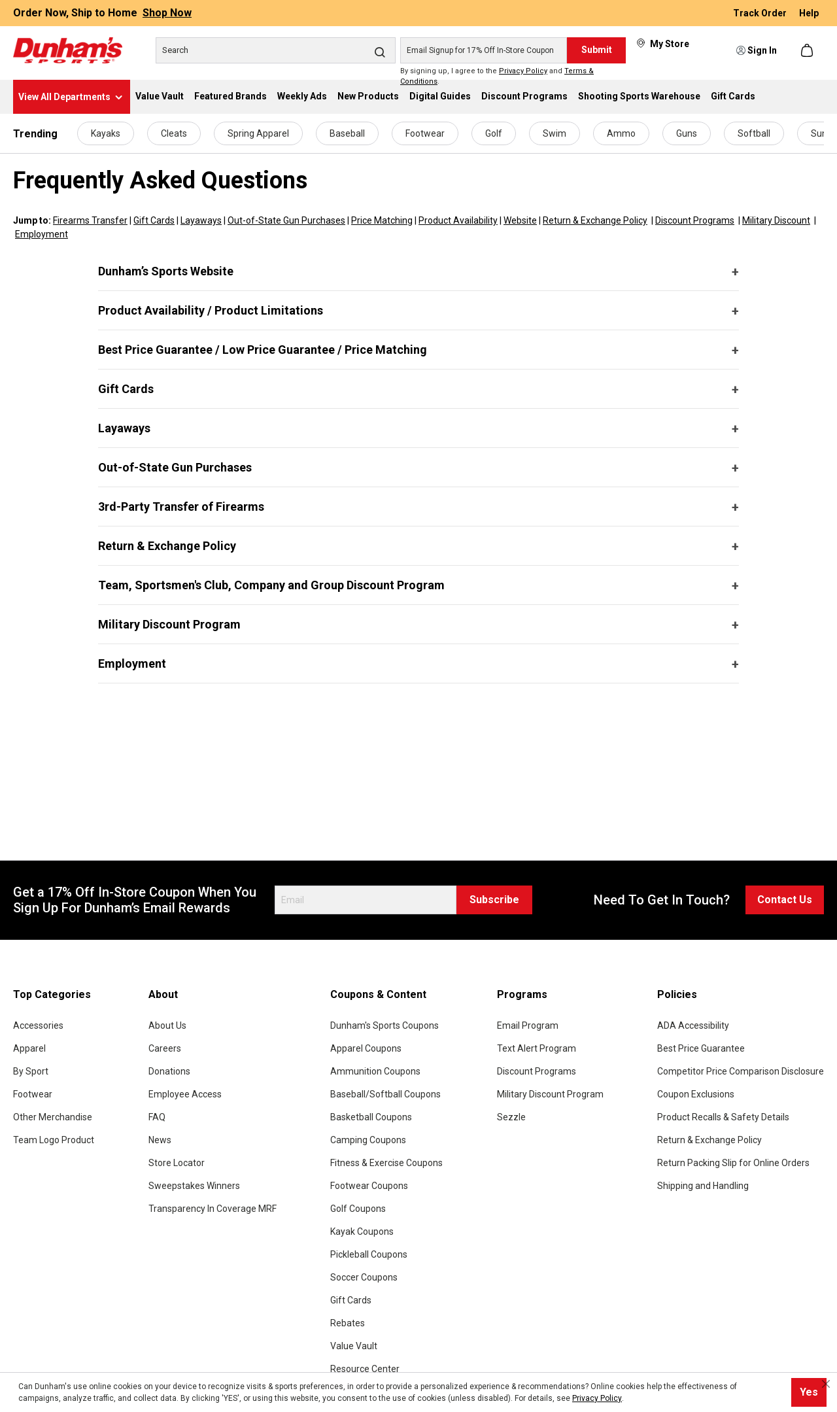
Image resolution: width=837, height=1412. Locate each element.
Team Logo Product (53, 1140)
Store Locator (176, 1163)
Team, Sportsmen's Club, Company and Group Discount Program (271, 585)
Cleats (174, 133)
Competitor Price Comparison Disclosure (740, 1071)
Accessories (38, 1025)
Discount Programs (694, 220)
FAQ (156, 1117)
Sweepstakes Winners (194, 1185)
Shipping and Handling (703, 1185)
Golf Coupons (358, 1208)
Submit (596, 49)
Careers (164, 1048)
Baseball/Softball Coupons (385, 1094)
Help (809, 13)
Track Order (761, 13)
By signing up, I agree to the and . (497, 76)
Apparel (29, 1048)
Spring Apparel (258, 133)
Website (520, 220)
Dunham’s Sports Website (165, 271)
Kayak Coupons (362, 1231)
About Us (167, 1025)
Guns (686, 133)
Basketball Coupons (371, 1117)
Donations (169, 1071)
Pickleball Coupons (368, 1254)
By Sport (30, 1071)
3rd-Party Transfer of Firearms (181, 506)
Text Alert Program (536, 1048)
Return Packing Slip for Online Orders (733, 1163)
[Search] (276, 50)
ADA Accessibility (693, 1025)
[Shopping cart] (808, 50)
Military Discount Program (169, 624)
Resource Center (365, 1369)
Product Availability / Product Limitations (210, 310)
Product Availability (458, 220)
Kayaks (105, 133)
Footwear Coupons (369, 1185)
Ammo (621, 133)
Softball (754, 133)
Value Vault (353, 1346)
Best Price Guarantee (701, 1048)
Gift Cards (154, 220)
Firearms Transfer (90, 220)
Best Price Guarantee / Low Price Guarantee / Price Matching (262, 349)
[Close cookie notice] (826, 1384)
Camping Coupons (368, 1140)
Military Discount (776, 220)
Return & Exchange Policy (595, 220)
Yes (809, 1392)
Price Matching (382, 220)
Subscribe (494, 899)
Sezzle (511, 1117)
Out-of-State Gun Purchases (286, 220)
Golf (493, 133)
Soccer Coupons (364, 1277)
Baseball (347, 133)
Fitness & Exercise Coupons (386, 1163)
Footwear (425, 133)
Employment (41, 234)
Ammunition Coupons (375, 1071)
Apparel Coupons (365, 1048)
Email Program (527, 1025)
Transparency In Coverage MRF (212, 1208)
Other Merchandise (52, 1117)
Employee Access (185, 1094)
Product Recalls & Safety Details (723, 1117)
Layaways (201, 220)
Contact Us (784, 899)
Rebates (347, 1323)
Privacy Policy (523, 71)
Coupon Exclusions (695, 1094)
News (159, 1140)
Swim (554, 133)
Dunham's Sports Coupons (384, 1025)
